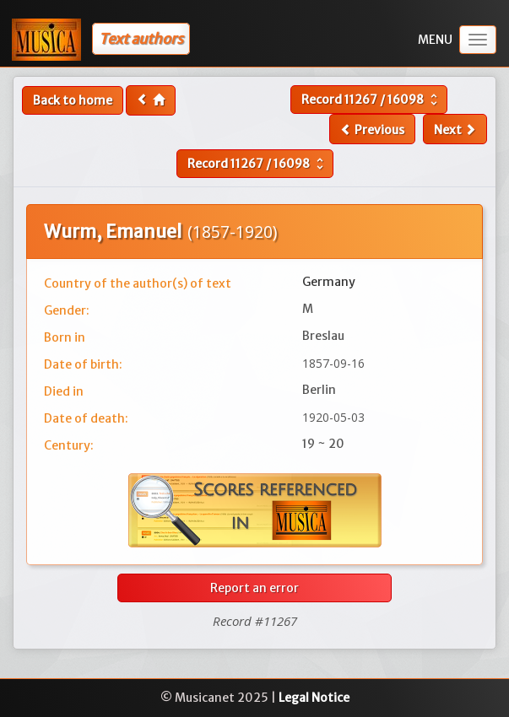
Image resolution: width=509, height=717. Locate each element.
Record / (371, 99)
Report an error (254, 588)
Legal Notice (314, 697)
